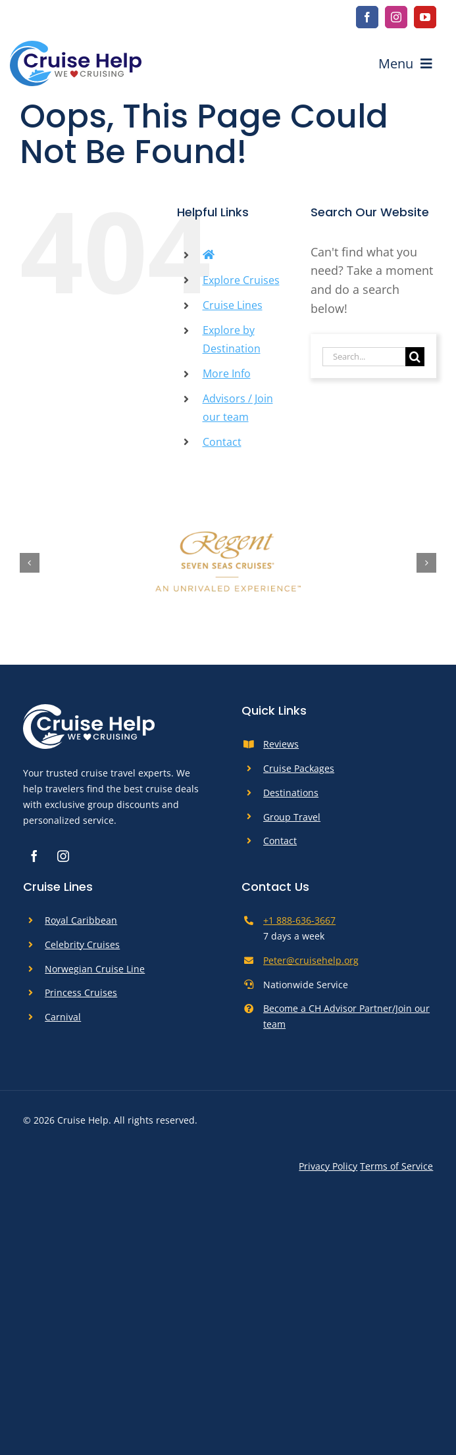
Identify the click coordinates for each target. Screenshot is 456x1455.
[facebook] (367, 17)
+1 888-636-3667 (299, 920)
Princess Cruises (81, 992)
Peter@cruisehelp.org (311, 960)
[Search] (414, 356)
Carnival (63, 1017)
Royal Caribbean (81, 920)
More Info (227, 373)
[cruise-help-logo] (75, 47)
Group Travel (291, 817)
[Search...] (363, 356)
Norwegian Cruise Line (95, 969)
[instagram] (396, 17)
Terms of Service (396, 1166)
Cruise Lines (233, 305)
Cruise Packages (298, 768)
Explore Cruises (241, 280)
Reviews (281, 744)
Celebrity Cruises (82, 944)
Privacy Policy (328, 1166)
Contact (222, 442)
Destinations (290, 792)
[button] (29, 563)
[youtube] (425, 17)
